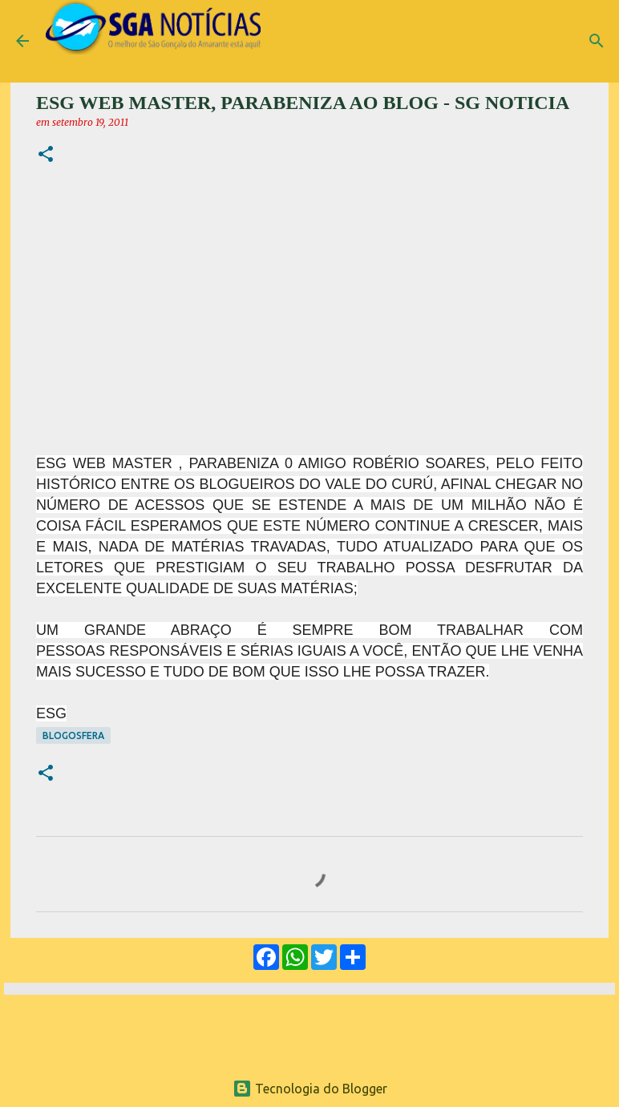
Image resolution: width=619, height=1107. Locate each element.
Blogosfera (73, 735)
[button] (45, 155)
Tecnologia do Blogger (310, 1088)
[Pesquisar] (596, 41)
